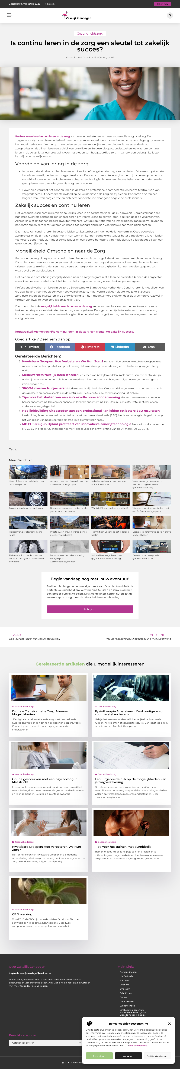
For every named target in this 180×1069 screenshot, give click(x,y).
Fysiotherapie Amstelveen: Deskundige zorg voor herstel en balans (129, 713)
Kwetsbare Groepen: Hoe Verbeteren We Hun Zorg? (62, 361)
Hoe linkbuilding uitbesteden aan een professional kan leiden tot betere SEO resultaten (91, 410)
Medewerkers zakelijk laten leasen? (50, 375)
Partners (124, 980)
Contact (124, 997)
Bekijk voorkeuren (157, 1056)
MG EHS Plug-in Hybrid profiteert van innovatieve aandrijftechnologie (76, 424)
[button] (169, 1023)
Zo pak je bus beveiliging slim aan (26, 508)
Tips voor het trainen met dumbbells (123, 846)
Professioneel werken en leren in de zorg (42, 136)
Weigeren (128, 1056)
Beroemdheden (128, 972)
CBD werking (22, 914)
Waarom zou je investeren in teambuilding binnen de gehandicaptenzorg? (147, 484)
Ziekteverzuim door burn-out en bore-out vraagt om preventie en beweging (26, 558)
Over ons (124, 984)
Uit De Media (126, 976)
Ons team (125, 989)
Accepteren (99, 1056)
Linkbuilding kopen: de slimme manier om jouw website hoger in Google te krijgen (133, 1014)
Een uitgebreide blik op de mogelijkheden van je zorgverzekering (130, 780)
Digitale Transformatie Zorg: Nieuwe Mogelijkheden (40, 713)
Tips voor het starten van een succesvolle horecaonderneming (71, 397)
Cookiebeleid (127, 1001)
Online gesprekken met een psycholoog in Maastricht (45, 780)
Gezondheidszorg (90, 33)
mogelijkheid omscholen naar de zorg (66, 306)
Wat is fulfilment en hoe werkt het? (109, 508)
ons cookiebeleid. (138, 1045)
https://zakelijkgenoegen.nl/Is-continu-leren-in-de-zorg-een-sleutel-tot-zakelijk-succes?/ (74, 331)
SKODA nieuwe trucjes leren (44, 388)
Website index (127, 1005)
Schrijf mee (126, 993)
